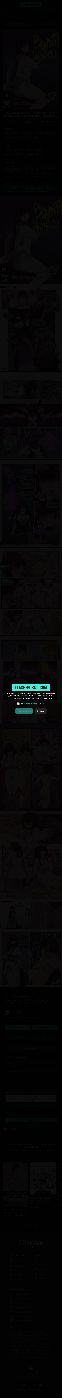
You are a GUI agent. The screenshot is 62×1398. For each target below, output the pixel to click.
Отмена (40, 711)
